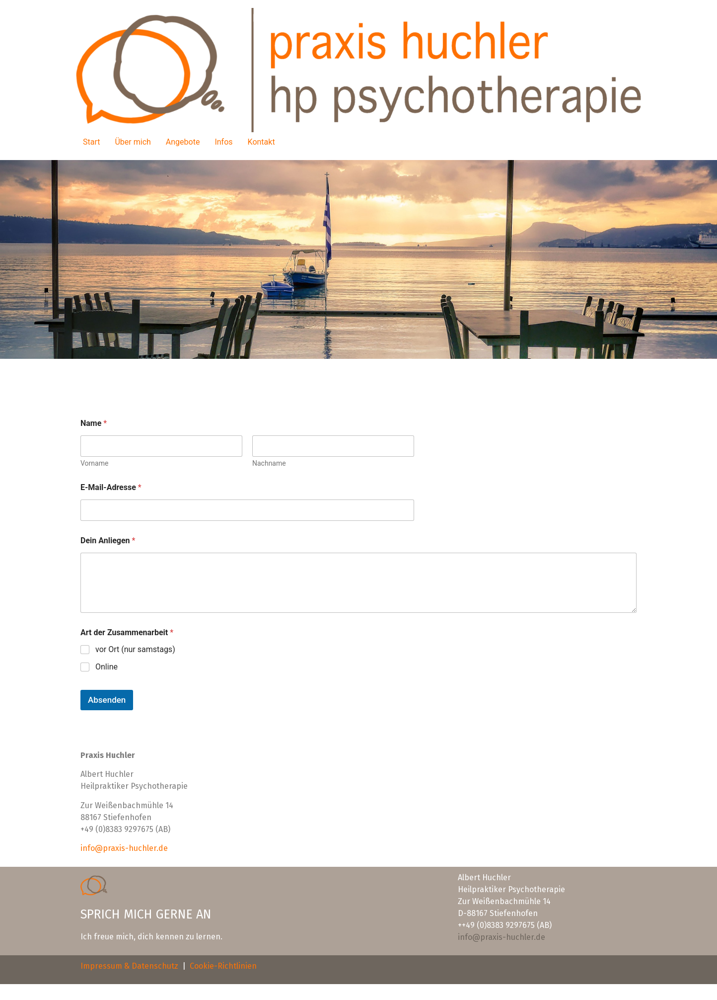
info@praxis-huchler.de (124, 848)
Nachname (269, 463)
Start (91, 142)
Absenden (107, 700)
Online (106, 666)
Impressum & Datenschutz (129, 966)
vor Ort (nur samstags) (135, 649)
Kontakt (261, 142)
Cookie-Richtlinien (223, 966)
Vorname (94, 463)
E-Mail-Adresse (111, 487)
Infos (223, 142)
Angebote (183, 142)
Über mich (132, 142)
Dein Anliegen (107, 540)
